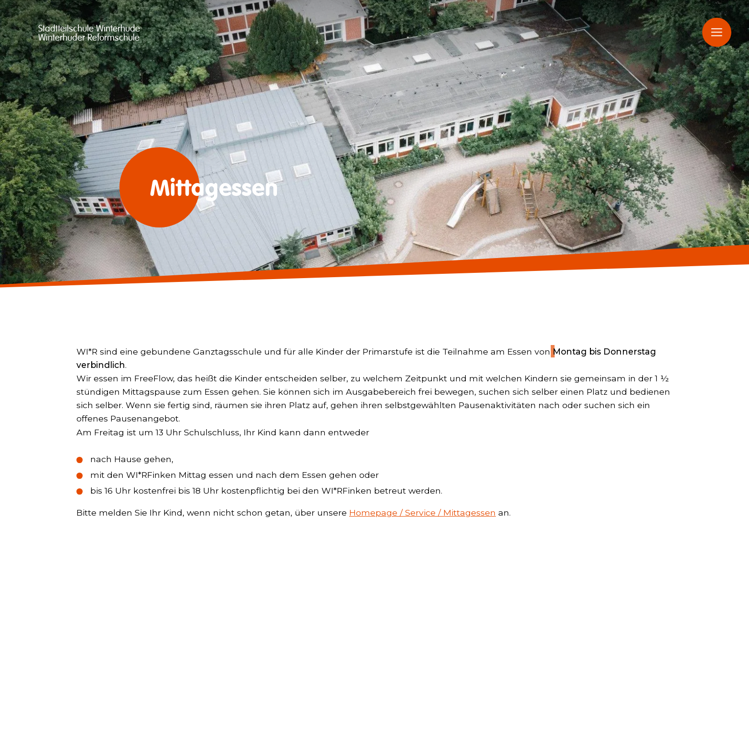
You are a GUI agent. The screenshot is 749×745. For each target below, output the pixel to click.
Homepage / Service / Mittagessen (422, 512)
